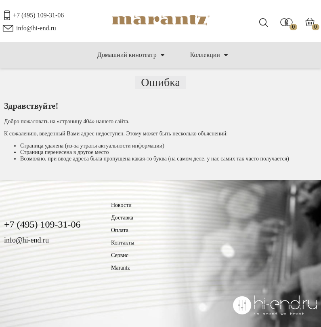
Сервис (119, 255)
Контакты (122, 243)
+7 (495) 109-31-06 (38, 15)
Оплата (119, 230)
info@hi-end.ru (36, 28)
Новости (121, 205)
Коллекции (209, 55)
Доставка (122, 218)
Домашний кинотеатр (130, 55)
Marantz (120, 268)
